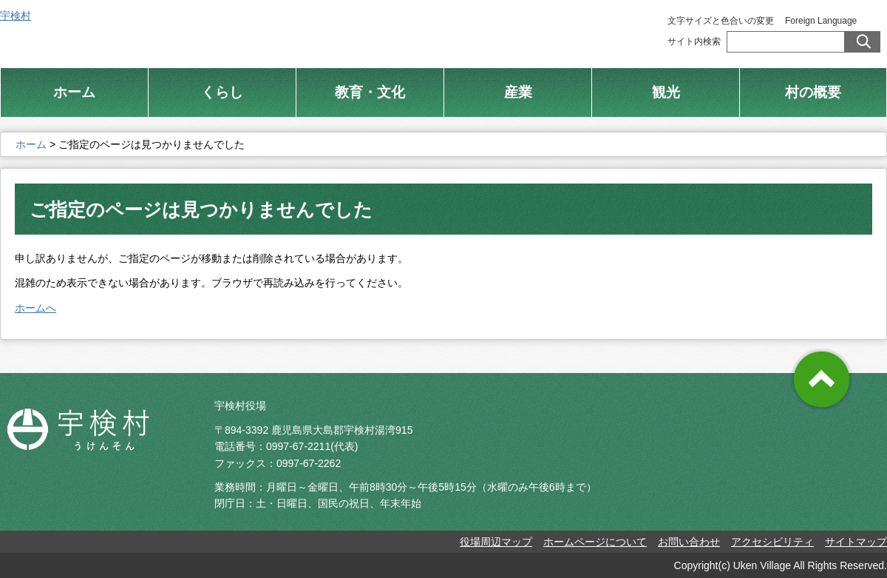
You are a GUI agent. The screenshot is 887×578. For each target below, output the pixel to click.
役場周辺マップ (496, 542)
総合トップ (486, 29)
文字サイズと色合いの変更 (720, 21)
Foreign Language (821, 21)
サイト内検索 (694, 41)
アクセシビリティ (772, 542)
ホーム (31, 144)
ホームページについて (595, 542)
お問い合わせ (689, 542)
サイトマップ (856, 542)
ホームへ (35, 308)
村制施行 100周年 (597, 29)
